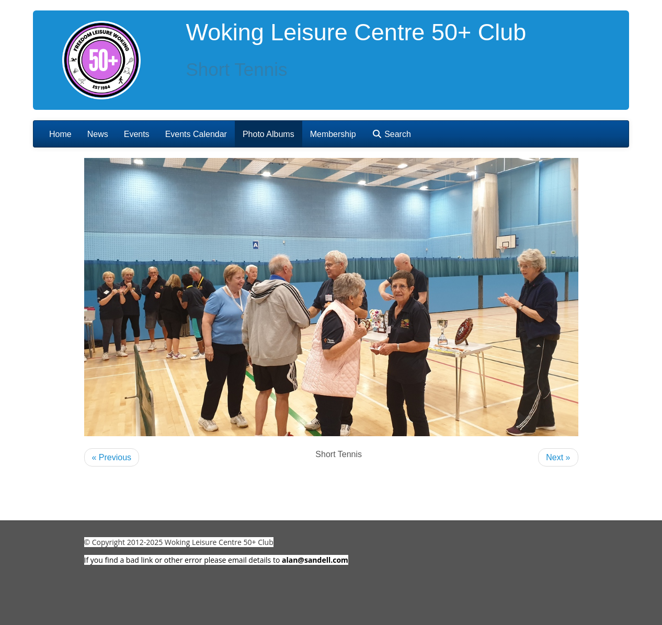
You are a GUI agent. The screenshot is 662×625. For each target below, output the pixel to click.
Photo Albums (268, 134)
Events (137, 134)
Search (391, 134)
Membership (333, 134)
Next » (558, 457)
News (97, 134)
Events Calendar (196, 134)
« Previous (112, 457)
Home (60, 134)
